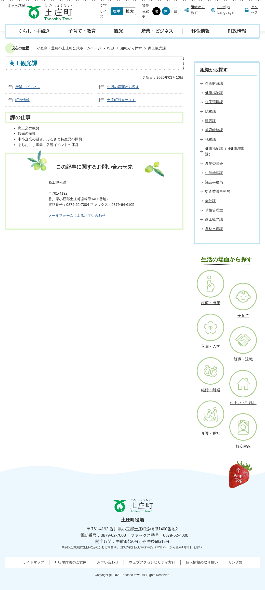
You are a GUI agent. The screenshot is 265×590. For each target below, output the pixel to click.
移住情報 (200, 31)
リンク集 (235, 562)
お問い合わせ (107, 562)
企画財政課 (214, 83)
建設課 (210, 121)
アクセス (254, 10)
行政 (110, 48)
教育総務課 (214, 130)
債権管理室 (214, 210)
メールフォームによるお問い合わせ (76, 215)
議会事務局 (214, 182)
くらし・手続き (34, 31)
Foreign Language (225, 10)
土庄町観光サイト (121, 100)
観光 (118, 31)
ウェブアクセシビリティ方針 (152, 562)
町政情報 (237, 31)
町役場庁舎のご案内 (71, 562)
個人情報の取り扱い (202, 562)
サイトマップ (33, 562)
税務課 (210, 139)
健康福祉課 (214, 93)
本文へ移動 (16, 6)
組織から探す (198, 10)
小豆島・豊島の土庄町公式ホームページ (69, 48)
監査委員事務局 (217, 191)
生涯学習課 (214, 173)
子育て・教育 (82, 31)
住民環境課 (214, 102)
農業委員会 (214, 164)
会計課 (210, 201)
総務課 (210, 111)
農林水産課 (214, 229)
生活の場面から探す (123, 87)
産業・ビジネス (157, 31)
